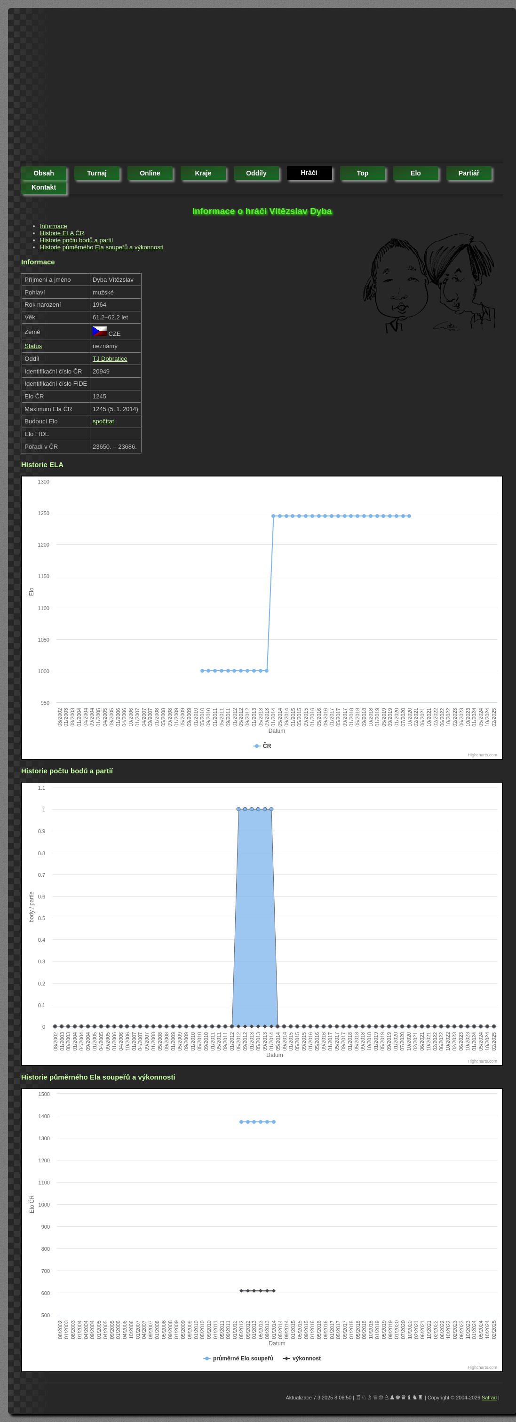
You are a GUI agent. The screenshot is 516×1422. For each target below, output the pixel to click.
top (363, 173)
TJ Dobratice (110, 358)
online (150, 173)
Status (33, 346)
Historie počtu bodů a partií (76, 240)
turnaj (97, 173)
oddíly (256, 173)
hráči (309, 172)
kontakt (44, 187)
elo (416, 173)
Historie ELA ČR (62, 233)
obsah (43, 173)
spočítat (103, 421)
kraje (203, 173)
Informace (53, 226)
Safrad (489, 1397)
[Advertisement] (156, 87)
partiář (469, 173)
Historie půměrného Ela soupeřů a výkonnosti (101, 247)
